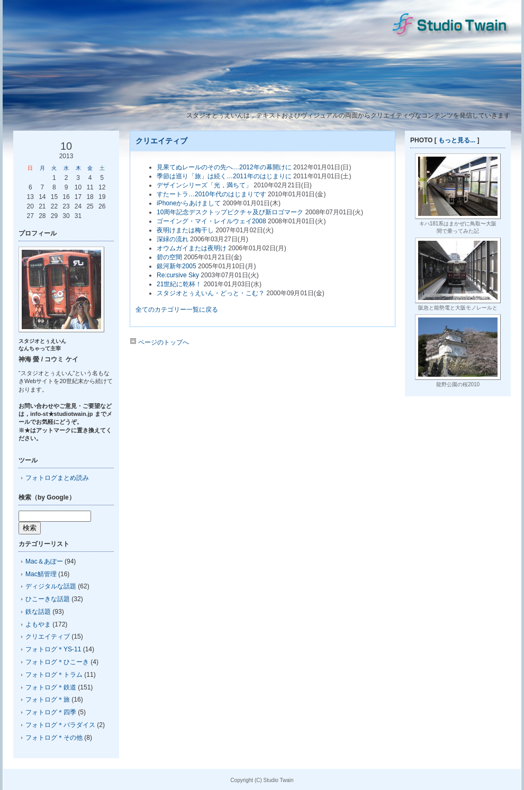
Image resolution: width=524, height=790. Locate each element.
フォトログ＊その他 (54, 737)
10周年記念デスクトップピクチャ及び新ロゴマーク (230, 212)
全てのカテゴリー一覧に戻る (176, 309)
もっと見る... (456, 140)
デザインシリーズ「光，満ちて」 (204, 185)
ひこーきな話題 (47, 599)
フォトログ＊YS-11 (53, 649)
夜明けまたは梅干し (185, 230)
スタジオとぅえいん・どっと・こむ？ (211, 293)
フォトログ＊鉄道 (50, 687)
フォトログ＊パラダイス (60, 725)
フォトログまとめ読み (57, 478)
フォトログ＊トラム (54, 674)
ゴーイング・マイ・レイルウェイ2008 (211, 221)
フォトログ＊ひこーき (57, 662)
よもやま (38, 624)
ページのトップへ (159, 342)
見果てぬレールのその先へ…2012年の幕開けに (224, 167)
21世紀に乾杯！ (179, 284)
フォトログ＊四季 (50, 712)
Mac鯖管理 (41, 574)
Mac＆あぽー (44, 561)
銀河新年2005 (176, 266)
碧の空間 (169, 257)
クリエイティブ (47, 636)
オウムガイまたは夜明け (192, 248)
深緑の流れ (172, 239)
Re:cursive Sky (178, 275)
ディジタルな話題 (50, 586)
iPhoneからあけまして (189, 203)
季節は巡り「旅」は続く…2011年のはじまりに (224, 176)
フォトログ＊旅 (47, 699)
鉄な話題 (38, 611)
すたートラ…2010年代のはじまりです (211, 194)
